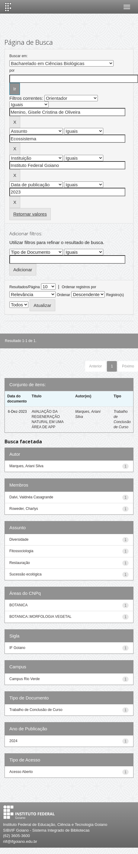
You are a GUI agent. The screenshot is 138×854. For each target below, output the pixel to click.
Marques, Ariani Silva (26, 466)
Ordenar (63, 295)
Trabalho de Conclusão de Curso (36, 710)
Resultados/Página (24, 287)
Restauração (19, 563)
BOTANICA (18, 605)
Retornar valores (30, 214)
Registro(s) (115, 295)
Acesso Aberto (21, 772)
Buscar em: (18, 56)
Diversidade (18, 539)
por (11, 70)
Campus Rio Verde (24, 679)
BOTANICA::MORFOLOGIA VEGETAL (40, 616)
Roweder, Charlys (23, 509)
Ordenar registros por (79, 287)
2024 (13, 741)
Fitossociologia (21, 551)
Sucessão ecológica (25, 574)
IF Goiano (17, 648)
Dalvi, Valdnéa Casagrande (31, 497)
